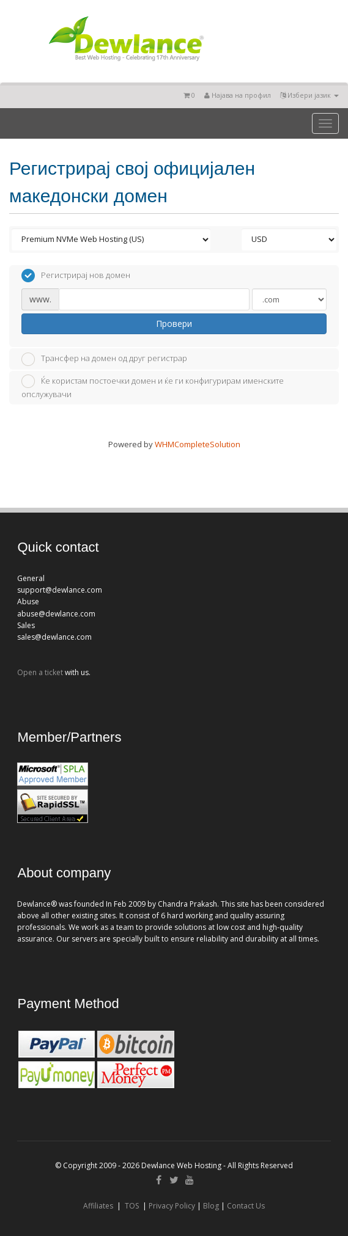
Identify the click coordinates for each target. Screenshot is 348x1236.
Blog (211, 1206)
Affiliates (98, 1206)
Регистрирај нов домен (75, 275)
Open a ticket (40, 672)
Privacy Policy (172, 1206)
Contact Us (246, 1206)
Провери (174, 323)
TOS (132, 1206)
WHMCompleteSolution (197, 444)
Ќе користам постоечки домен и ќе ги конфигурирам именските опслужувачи (152, 387)
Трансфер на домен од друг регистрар (104, 359)
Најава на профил (237, 95)
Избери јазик (309, 95)
